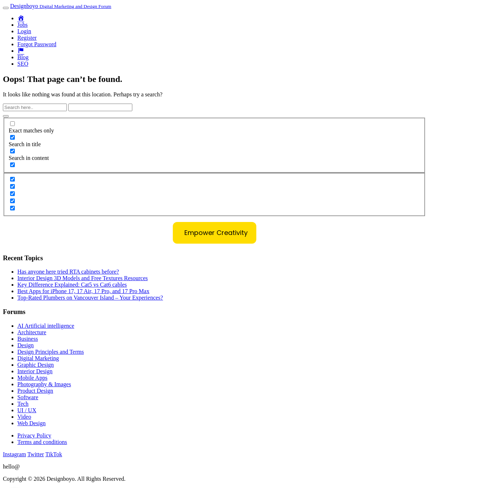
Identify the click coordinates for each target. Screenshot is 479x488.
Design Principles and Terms (50, 352)
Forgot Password (36, 44)
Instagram (14, 454)
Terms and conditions (42, 442)
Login (24, 31)
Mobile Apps (32, 378)
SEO (22, 64)
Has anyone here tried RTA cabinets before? (68, 272)
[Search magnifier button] (6, 116)
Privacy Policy (34, 435)
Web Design (31, 423)
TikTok (53, 454)
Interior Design (34, 371)
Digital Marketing (38, 358)
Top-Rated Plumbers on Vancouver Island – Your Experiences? (90, 298)
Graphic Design (35, 365)
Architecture (31, 332)
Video (24, 417)
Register (27, 38)
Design (25, 345)
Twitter (35, 454)
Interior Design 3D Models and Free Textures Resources (82, 278)
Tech (23, 404)
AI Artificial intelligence (45, 326)
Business (27, 339)
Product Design (35, 391)
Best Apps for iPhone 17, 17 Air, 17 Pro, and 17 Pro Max (83, 291)
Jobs (22, 25)
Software (27, 397)
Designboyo (60, 6)
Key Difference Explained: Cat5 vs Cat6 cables (72, 285)
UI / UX (26, 410)
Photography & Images (44, 384)
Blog (23, 57)
